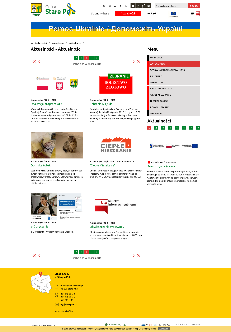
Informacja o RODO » (64, 311)
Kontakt (151, 13)
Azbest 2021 (157, 82)
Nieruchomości (159, 101)
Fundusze (156, 76)
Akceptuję (163, 329)
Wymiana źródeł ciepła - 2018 (167, 70)
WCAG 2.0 (197, 324)
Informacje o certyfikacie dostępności (115, 325)
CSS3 (191, 324)
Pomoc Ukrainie (159, 107)
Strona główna (100, 13)
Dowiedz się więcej (147, 329)
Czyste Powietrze (161, 88)
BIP (193, 13)
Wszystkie (156, 57)
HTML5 (186, 324)
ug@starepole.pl (69, 304)
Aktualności (128, 13)
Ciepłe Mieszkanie (160, 95)
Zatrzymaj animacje (133, 5)
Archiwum (156, 113)
